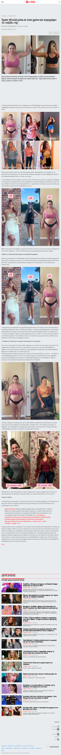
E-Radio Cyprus (16, 748)
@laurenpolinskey (10, 509)
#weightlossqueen (10, 519)
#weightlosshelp (45, 517)
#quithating (27, 521)
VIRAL (4, 16)
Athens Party (39, 748)
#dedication (31, 519)
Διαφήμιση (10, 745)
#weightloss (41, 515)
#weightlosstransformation (13, 517)
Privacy (24, 745)
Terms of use (30, 745)
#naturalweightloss (34, 517)
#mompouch (20, 521)
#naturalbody (39, 519)
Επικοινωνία (4, 745)
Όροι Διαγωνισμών (18, 745)
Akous (3, 750)
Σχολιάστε (56, 32)
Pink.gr (3, 748)
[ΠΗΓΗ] (3, 544)
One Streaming (24, 748)
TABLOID (11, 16)
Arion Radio (32, 748)
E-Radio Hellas (9, 748)
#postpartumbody (10, 521)
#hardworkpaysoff (21, 519)
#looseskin (25, 517)
